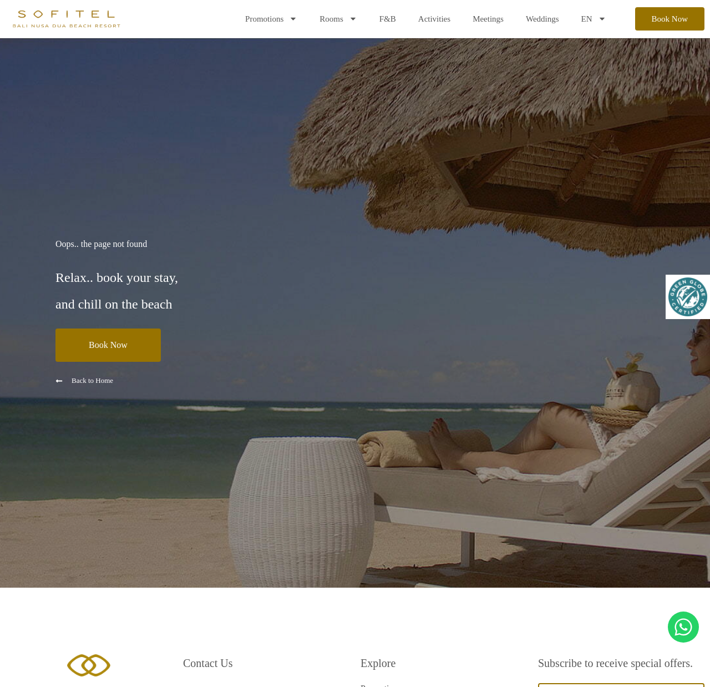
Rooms (338, 18)
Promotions (271, 18)
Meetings (488, 18)
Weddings (542, 18)
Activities (434, 18)
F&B (387, 18)
